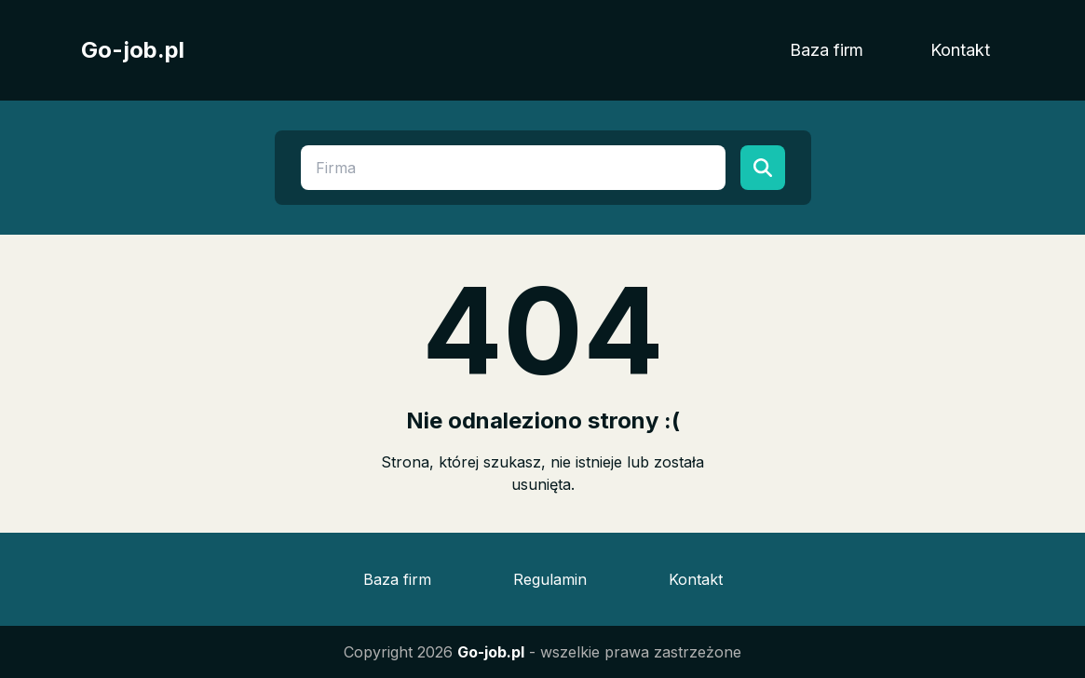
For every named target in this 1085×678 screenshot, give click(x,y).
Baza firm (826, 50)
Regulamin (550, 579)
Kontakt (960, 50)
